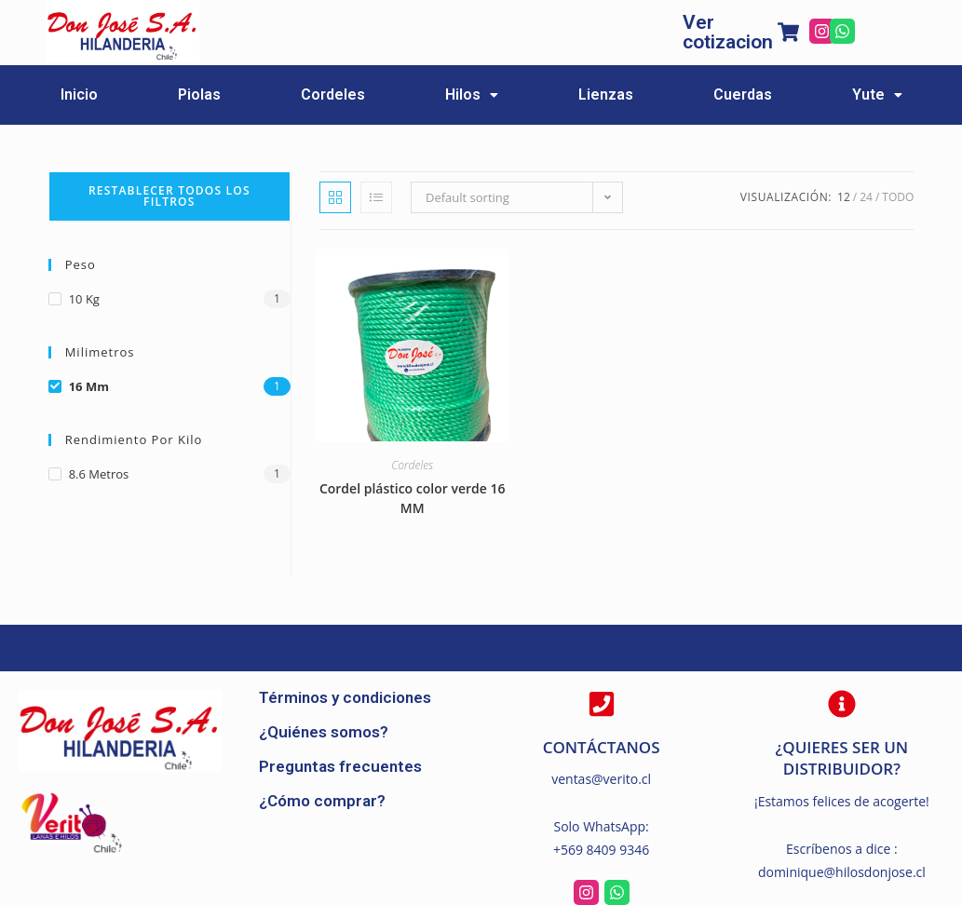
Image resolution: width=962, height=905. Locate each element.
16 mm (89, 386)
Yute (877, 94)
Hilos (471, 94)
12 (843, 197)
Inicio (79, 94)
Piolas (199, 94)
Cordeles (333, 94)
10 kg (84, 298)
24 (866, 197)
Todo (898, 197)
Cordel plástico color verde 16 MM (412, 498)
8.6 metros (99, 474)
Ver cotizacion (728, 32)
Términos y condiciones (345, 697)
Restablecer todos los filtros (169, 195)
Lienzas (605, 94)
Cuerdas (742, 94)
